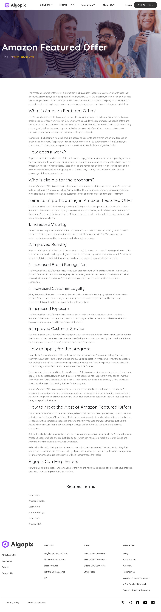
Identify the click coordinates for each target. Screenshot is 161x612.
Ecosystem (7, 561)
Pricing (63, 4)
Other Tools (89, 572)
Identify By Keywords (54, 572)
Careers (6, 567)
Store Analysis (51, 565)
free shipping (51, 128)
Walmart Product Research (136, 590)
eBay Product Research (134, 584)
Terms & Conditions (36, 602)
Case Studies (129, 559)
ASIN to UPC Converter (95, 553)
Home (5, 56)
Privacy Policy (12, 602)
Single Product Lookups (55, 553)
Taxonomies (129, 572)
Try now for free (65, 471)
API (73, 4)
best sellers (34, 214)
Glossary (127, 565)
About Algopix (9, 555)
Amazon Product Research (136, 578)
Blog (125, 553)
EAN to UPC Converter (94, 565)
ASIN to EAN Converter (95, 559)
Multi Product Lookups (55, 559)
